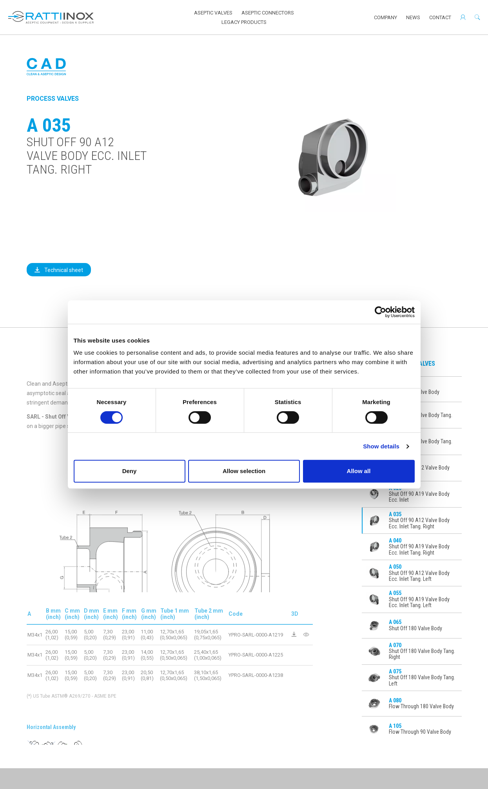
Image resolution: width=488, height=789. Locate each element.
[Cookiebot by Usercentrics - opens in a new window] (380, 312)
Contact (440, 17)
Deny (129, 471)
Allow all (359, 471)
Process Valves (53, 98)
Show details (381, 446)
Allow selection (244, 471)
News (413, 17)
